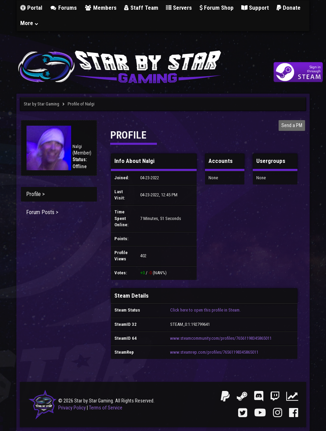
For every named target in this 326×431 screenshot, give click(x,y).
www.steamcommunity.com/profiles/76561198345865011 (221, 338)
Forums (63, 7)
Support (255, 7)
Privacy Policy (72, 407)
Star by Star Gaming (41, 104)
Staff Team (141, 7)
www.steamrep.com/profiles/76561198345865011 (214, 352)
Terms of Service (105, 407)
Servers (179, 7)
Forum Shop (216, 7)
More (29, 22)
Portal (31, 7)
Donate (288, 7)
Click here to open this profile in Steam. (205, 310)
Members (100, 7)
